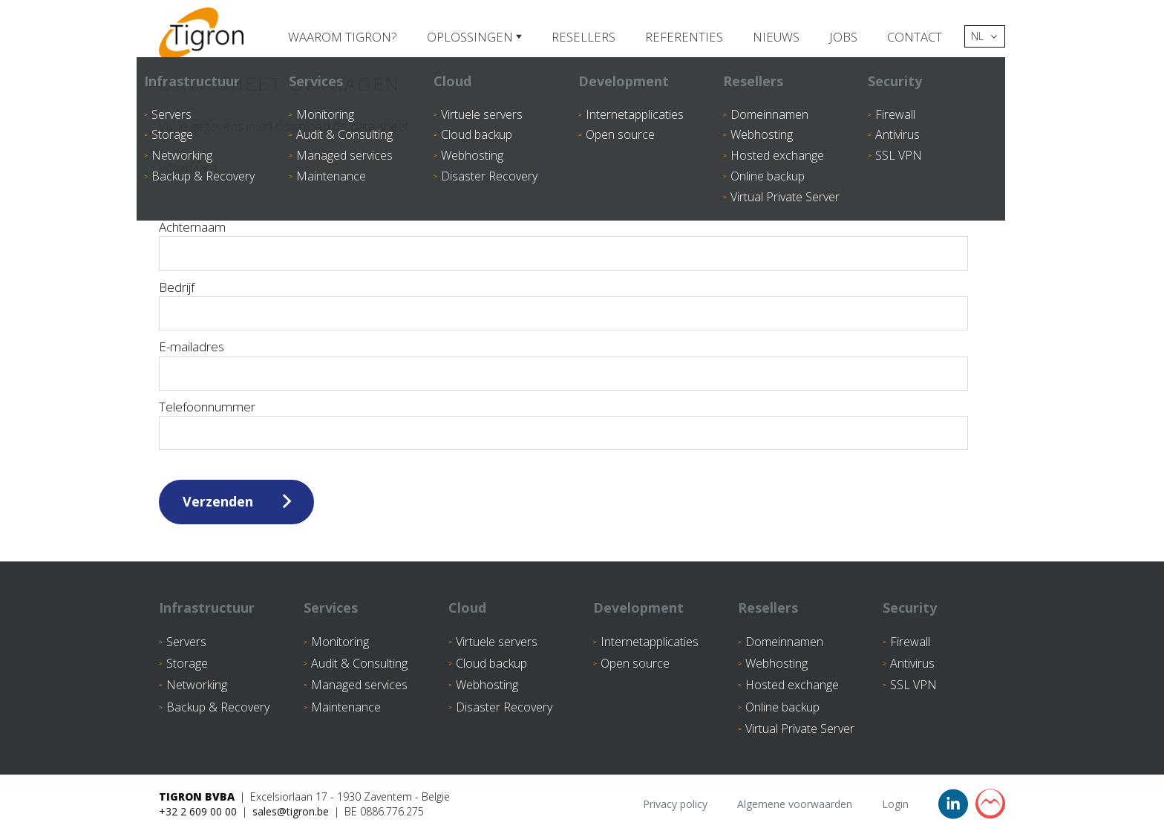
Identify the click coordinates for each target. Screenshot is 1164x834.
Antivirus (912, 663)
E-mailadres (191, 346)
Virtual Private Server (799, 728)
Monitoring (340, 641)
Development (638, 607)
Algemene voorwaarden (794, 804)
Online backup (782, 707)
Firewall (910, 641)
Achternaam (192, 226)
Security (910, 607)
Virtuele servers (496, 641)
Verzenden (218, 501)
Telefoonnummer (207, 406)
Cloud (467, 607)
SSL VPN (913, 685)
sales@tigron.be (290, 811)
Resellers (581, 36)
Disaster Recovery (504, 707)
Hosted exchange (792, 685)
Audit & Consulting (359, 663)
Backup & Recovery (217, 707)
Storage (187, 663)
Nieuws (774, 36)
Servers (186, 641)
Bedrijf (176, 287)
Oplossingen (469, 36)
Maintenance (346, 707)
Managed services (359, 685)
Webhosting (487, 685)
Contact (914, 36)
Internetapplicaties (650, 641)
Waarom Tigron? (340, 36)
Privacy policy (675, 804)
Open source (635, 663)
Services (331, 607)
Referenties (682, 36)
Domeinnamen (784, 641)
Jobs (842, 36)
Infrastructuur (207, 607)
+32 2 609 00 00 (198, 811)
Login (895, 804)
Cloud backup (491, 663)
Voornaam (188, 167)
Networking (196, 685)
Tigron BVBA (197, 796)
